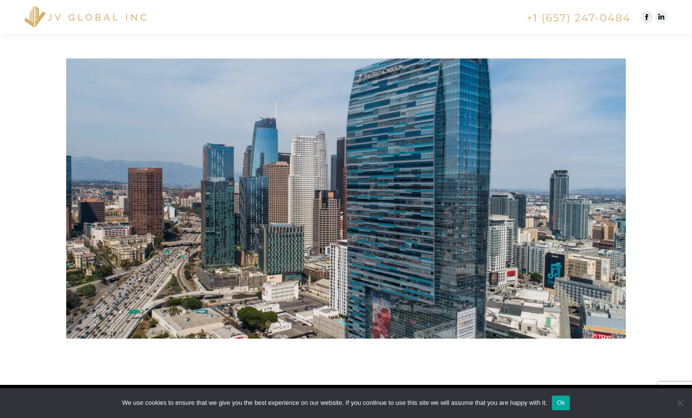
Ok (561, 402)
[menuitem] (277, 18)
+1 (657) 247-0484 (579, 18)
